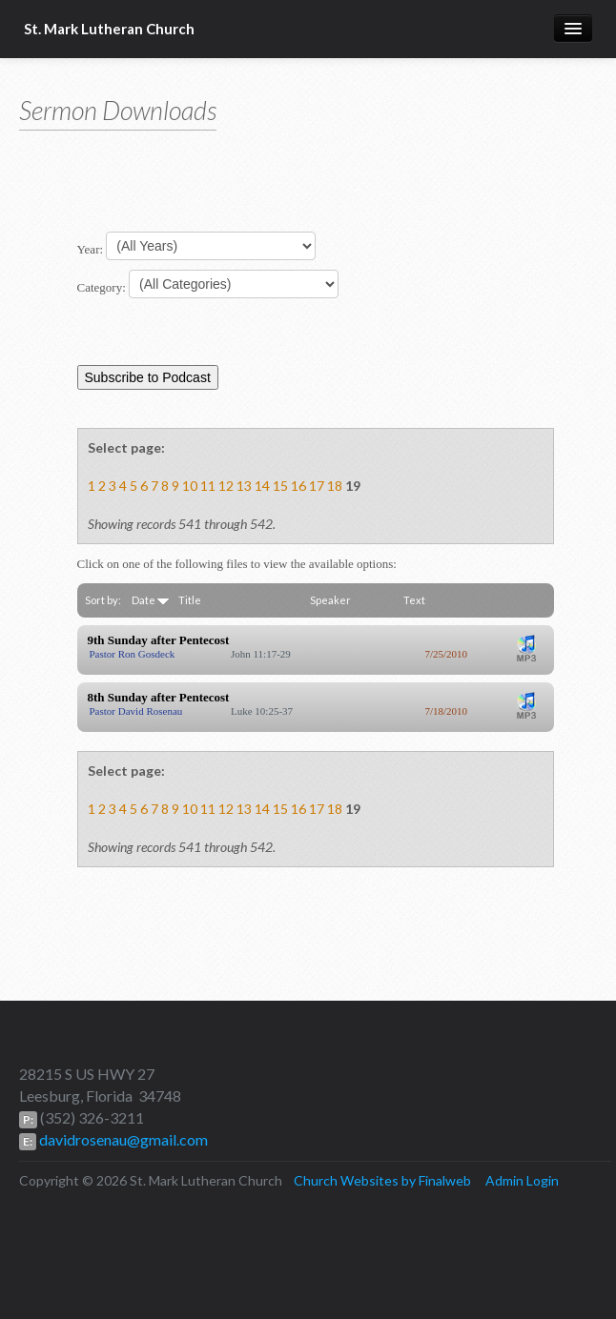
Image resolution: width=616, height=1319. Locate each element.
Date (150, 600)
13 (244, 485)
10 (189, 485)
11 (208, 485)
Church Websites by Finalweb (382, 1180)
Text (414, 600)
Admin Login (522, 1180)
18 (334, 485)
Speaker (330, 600)
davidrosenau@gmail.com (122, 1139)
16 (298, 485)
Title (189, 600)
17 (316, 485)
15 (280, 485)
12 (226, 485)
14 (262, 485)
